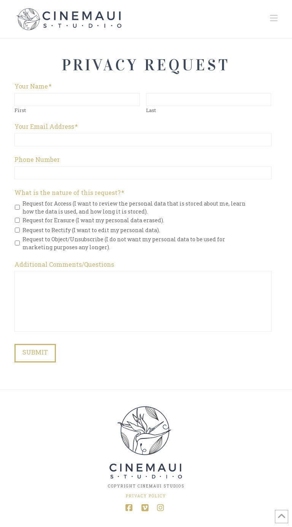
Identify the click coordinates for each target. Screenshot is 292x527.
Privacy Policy (146, 496)
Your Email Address (46, 126)
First (20, 110)
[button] (274, 18)
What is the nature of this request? (69, 192)
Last (151, 110)
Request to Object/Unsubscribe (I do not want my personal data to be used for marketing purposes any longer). (123, 243)
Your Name (33, 86)
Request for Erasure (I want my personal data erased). (93, 220)
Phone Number (37, 159)
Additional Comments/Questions (64, 264)
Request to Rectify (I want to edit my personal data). (91, 230)
